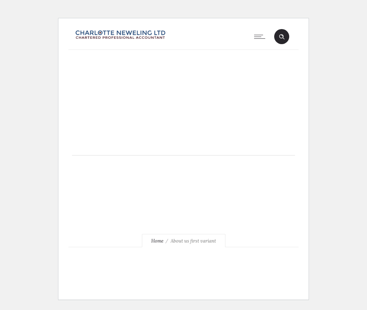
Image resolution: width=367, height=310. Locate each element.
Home (157, 241)
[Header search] (281, 36)
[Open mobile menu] (261, 36)
